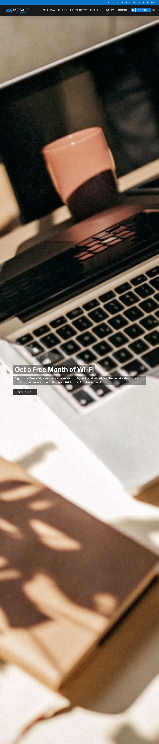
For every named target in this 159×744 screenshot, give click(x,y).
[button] (153, 10)
